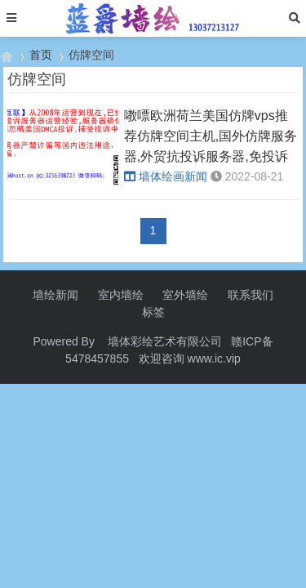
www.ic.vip (214, 358)
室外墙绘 (185, 294)
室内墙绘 (121, 294)
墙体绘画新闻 (165, 176)
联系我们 (250, 294)
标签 (153, 311)
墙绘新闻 (55, 294)
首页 (40, 54)
